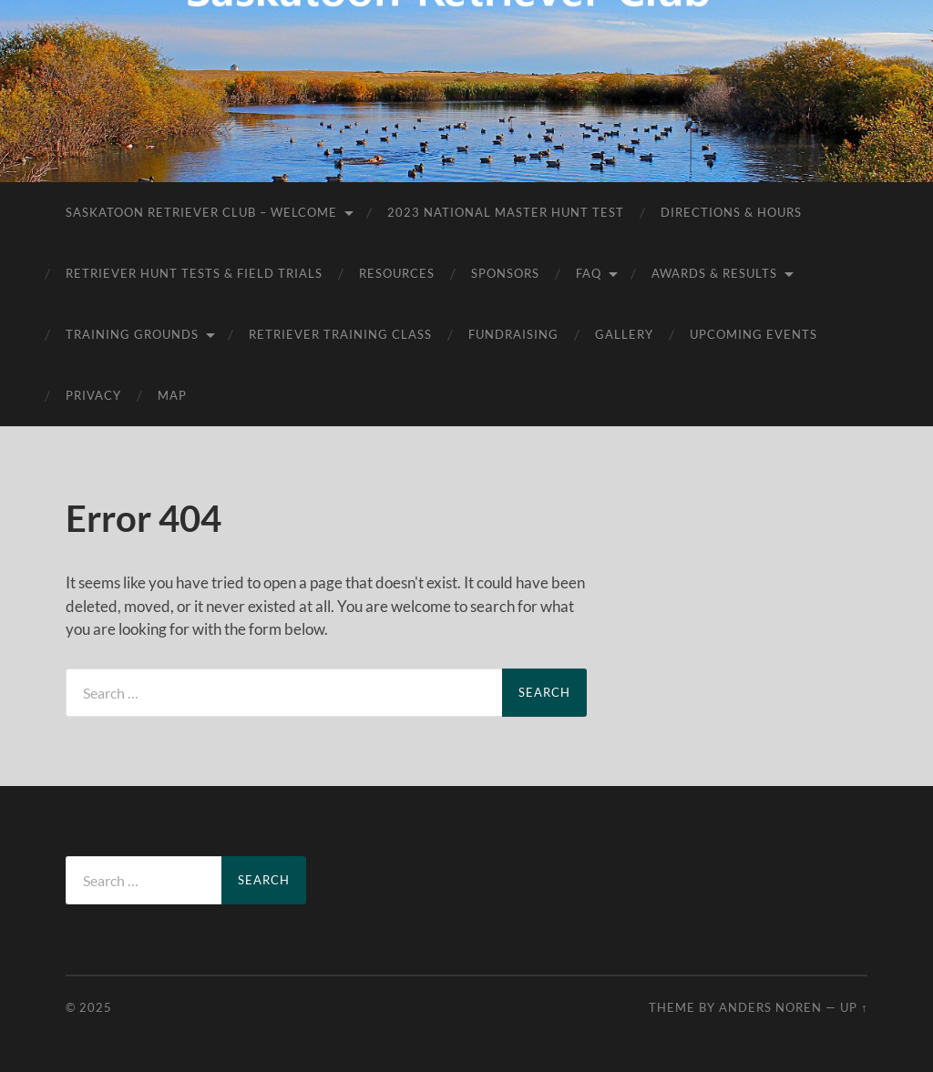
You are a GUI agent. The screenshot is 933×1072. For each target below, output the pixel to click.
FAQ (588, 273)
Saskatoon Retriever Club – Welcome (201, 212)
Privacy (93, 395)
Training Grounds (132, 334)
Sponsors (505, 273)
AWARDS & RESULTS (714, 273)
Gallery (624, 334)
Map (172, 395)
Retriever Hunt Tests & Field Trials (194, 273)
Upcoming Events (753, 334)
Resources (397, 273)
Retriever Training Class (340, 334)
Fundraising (513, 334)
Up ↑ (853, 1007)
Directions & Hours (731, 212)
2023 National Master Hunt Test (505, 212)
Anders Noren (770, 1007)
